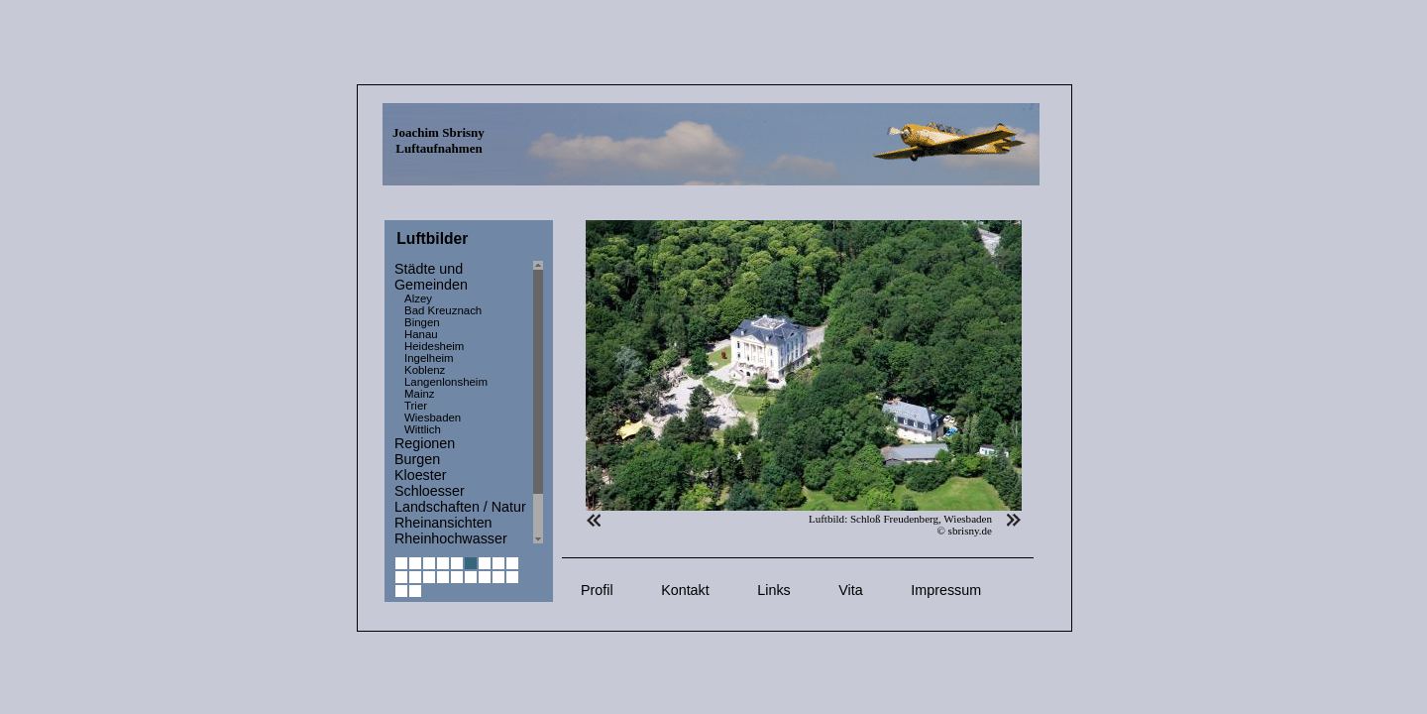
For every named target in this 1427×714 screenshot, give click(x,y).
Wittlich (422, 429)
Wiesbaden (432, 417)
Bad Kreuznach (443, 310)
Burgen (417, 459)
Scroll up (538, 265)
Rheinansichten (443, 523)
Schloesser (429, 491)
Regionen (424, 443)
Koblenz (424, 370)
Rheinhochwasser (450, 538)
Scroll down (538, 539)
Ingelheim (429, 358)
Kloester (420, 475)
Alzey (418, 298)
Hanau (421, 334)
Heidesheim (434, 346)
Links (773, 590)
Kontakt (685, 590)
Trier (415, 406)
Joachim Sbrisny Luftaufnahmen (438, 140)
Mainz (419, 394)
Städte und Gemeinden (431, 277)
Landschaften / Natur (460, 507)
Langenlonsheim (446, 382)
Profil (597, 590)
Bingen (422, 322)
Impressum (946, 590)
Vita (850, 590)
